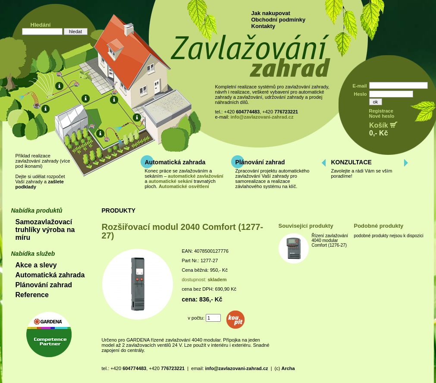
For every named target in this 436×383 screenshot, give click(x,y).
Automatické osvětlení (184, 186)
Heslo (360, 94)
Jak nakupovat (270, 13)
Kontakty (263, 26)
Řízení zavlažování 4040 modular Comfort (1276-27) (330, 240)
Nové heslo (382, 116)
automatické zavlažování (195, 176)
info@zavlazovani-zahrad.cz (262, 116)
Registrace (381, 110)
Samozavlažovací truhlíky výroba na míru (45, 229)
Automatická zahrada (175, 162)
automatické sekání (171, 181)
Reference (32, 294)
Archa (288, 368)
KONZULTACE (351, 162)
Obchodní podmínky (278, 19)
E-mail (359, 85)
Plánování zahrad (260, 162)
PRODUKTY (119, 210)
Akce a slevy (36, 265)
